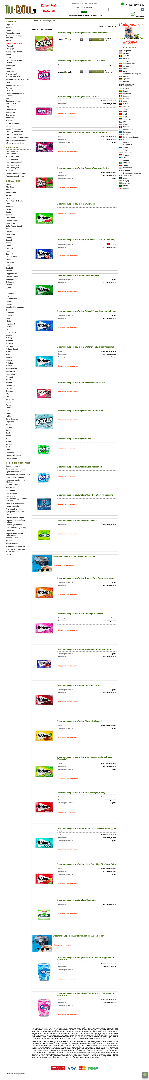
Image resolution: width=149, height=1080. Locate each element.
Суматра (125, 155)
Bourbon (9, 206)
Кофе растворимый (14, 162)
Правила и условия (84, 7)
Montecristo (10, 374)
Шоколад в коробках (14, 132)
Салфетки (10, 530)
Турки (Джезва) (12, 543)
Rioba (8, 413)
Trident (10, 46)
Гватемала (126, 76)
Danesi (8, 251)
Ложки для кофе (12, 506)
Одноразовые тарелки (15, 512)
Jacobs (9, 301)
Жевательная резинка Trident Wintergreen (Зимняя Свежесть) (85, 347)
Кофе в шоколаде (13, 165)
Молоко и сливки (13, 77)
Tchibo (8, 433)
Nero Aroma (10, 385)
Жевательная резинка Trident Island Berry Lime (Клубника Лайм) (86, 864)
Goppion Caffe (11, 274)
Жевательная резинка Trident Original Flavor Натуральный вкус (86, 311)
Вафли (9, 27)
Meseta (9, 357)
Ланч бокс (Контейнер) (15, 503)
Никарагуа (126, 132)
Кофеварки (10, 490)
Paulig (8, 402)
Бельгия (125, 56)
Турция (113, 244)
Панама (125, 134)
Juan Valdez (10, 313)
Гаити (124, 71)
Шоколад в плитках (14, 134)
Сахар (8, 98)
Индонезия (126, 93)
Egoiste (9, 265)
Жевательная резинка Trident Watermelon (76, 204)
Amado (9, 190)
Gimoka (9, 271)
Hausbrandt (10, 285)
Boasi (8, 204)
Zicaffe (8, 447)
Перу (124, 140)
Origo (8, 394)
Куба (124, 122)
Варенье (9, 25)
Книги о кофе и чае (13, 485)
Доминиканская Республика (128, 85)
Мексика (125, 127)
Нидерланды (127, 129)
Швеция (125, 178)
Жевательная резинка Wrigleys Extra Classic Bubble (81, 61)
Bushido (9, 215)
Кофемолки (10, 496)
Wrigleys (10, 49)
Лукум (8, 68)
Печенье (9, 91)
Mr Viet (8, 380)
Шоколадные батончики (16, 140)
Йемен (125, 104)
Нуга (8, 82)
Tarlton (8, 430)
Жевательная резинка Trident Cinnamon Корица (79, 685)
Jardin (8, 310)
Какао (8, 54)
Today (8, 436)
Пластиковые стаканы (15, 517)
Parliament (10, 399)
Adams (9, 184)
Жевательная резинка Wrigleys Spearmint (76, 900)
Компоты (9, 63)
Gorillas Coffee (12, 276)
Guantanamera (11, 279)
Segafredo (10, 422)
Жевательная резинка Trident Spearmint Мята (78, 275)
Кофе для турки (12, 168)
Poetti (8, 408)
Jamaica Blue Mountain (15, 307)
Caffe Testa (10, 223)
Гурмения (10, 452)
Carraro (9, 232)
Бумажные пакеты (13, 472)
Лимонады (10, 66)
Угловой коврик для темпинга (18, 546)
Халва (8, 126)
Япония (125, 188)
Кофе (45, 5)
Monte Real (10, 371)
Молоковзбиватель (14, 509)
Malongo (9, 338)
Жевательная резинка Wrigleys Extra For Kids (78, 97)
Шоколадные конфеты (15, 143)
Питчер (9, 514)
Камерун (125, 106)
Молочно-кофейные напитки (17, 79)
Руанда (125, 150)
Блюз (8, 450)
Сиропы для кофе (13, 101)
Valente (9, 441)
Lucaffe (9, 335)
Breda (8, 209)
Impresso (9, 296)
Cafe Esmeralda (12, 220)
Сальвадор (127, 152)
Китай (124, 114)
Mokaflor (9, 363)
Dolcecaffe (10, 262)
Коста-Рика (126, 119)
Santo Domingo (12, 419)
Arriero (9, 198)
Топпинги (10, 118)
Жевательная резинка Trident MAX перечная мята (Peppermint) (86, 240)
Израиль (125, 88)
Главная (35, 21)
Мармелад (10, 71)
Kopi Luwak (10, 324)
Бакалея (49, 10)
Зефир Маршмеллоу (14, 52)
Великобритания (129, 63)
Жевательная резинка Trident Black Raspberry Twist (81, 383)
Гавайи (125, 69)
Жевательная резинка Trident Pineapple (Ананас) (79, 721)
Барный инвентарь (14, 466)
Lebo (8, 329)
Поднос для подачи (14, 525)
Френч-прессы (12, 552)
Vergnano (10, 444)
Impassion (10, 293)
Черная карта (11, 458)
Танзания (126, 163)
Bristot (8, 212)
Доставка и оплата (79, 4)
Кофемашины (11, 493)
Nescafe (9, 388)
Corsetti (9, 240)
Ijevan (8, 287)
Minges (9, 360)
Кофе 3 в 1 (10, 170)
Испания (125, 99)
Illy (7, 290)
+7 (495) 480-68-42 (134, 4)
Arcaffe (9, 195)
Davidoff (9, 254)
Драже (8, 40)
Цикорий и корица (13, 129)
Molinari (9, 366)
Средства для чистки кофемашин (14, 534)
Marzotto (9, 341)
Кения (124, 111)
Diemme (9, 260)
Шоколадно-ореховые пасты (17, 137)
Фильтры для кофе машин (16, 549)
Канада (125, 109)
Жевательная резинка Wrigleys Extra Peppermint (79, 467)
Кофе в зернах (12, 151)
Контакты (93, 4)
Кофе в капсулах (13, 156)
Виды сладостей (13, 30)
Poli (7, 410)
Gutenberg (10, 282)
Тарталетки (10, 115)
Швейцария (127, 175)
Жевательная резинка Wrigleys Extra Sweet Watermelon (82, 33)
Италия (125, 101)
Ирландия (126, 96)
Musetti (9, 383)
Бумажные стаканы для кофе (18, 474)
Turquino (9, 438)
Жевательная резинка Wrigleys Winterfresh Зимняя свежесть (85, 495)
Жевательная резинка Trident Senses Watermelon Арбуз (83, 168)
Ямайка (125, 186)
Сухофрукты (11, 112)
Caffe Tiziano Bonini (14, 226)
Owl (7, 397)
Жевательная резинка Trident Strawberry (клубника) (81, 793)
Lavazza (9, 327)
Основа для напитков (15, 85)
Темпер (9, 541)
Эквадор (125, 181)
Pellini (8, 405)
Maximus (9, 343)
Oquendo (9, 391)
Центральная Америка (131, 173)
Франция (126, 170)
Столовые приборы (14, 538)
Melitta (8, 352)
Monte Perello (11, 369)
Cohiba (9, 237)
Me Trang (9, 346)
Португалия (127, 145)
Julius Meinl (10, 315)
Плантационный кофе (15, 176)
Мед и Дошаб (11, 74)
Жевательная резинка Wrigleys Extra (74, 439)
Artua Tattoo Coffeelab (15, 201)
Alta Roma (10, 187)
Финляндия (127, 168)
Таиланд (125, 160)
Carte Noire (10, 234)
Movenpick (10, 377)
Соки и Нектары (12, 104)
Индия (125, 91)
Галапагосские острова (131, 74)
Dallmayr (9, 248)
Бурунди (125, 61)
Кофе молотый (12, 154)
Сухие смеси (11, 109)
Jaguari (9, 304)
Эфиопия (126, 183)
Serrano (9, 427)
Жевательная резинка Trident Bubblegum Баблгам (80, 614)
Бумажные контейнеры (15, 469)
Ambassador (11, 192)
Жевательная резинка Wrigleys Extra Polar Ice (74, 556)
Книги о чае (10, 487)
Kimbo (8, 321)
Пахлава (9, 88)
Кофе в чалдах (12, 159)
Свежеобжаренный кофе (16, 173)
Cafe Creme (10, 218)
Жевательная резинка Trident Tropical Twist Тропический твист (86, 578)
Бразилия (126, 58)
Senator (9, 424)
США (124, 158)
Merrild (9, 355)
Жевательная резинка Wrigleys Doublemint (77, 520)
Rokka (8, 416)
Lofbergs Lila (11, 332)
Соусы (8, 106)
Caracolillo (10, 229)
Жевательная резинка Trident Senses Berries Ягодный (82, 132)
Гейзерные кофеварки (15, 477)
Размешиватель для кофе (16, 528)
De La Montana (12, 257)
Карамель (10, 57)
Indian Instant (11, 299)
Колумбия (126, 117)
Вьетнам (125, 66)
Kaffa (8, 318)
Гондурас (126, 81)
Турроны (9, 120)
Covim (8, 243)
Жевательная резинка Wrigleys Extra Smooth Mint (80, 411)
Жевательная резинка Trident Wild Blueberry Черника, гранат (85, 649)
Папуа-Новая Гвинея (130, 137)
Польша (125, 142)
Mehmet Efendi (12, 349)
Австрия (125, 53)
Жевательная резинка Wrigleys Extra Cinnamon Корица (78, 936)
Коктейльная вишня (14, 60)
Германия (126, 79)
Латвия (125, 124)
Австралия (126, 51)
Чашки (8, 555)
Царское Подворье (13, 455)
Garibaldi (9, 268)
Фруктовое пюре (13, 123)
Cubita (8, 246)
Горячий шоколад (13, 33)
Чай (54, 5)
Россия (125, 147)
